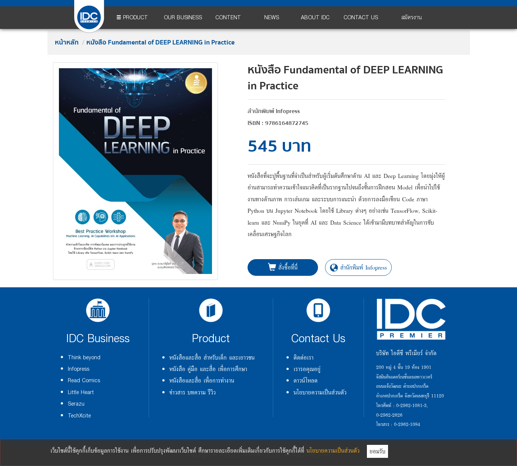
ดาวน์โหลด (306, 380)
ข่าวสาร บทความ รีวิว (192, 392)
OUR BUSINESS (183, 18)
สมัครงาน (411, 18)
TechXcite (79, 416)
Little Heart (81, 392)
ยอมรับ (377, 451)
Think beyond (84, 358)
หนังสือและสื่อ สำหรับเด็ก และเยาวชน (212, 357)
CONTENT (228, 18)
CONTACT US (361, 18)
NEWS (271, 18)
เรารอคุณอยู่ (307, 368)
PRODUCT (132, 18)
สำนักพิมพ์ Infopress (358, 267)
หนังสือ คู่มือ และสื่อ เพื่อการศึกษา (208, 368)
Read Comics (84, 381)
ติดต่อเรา (304, 357)
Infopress (78, 369)
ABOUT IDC (315, 18)
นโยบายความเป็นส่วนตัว (320, 392)
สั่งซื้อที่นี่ (283, 267)
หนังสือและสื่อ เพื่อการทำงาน (201, 380)
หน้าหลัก (67, 42)
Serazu (76, 404)
